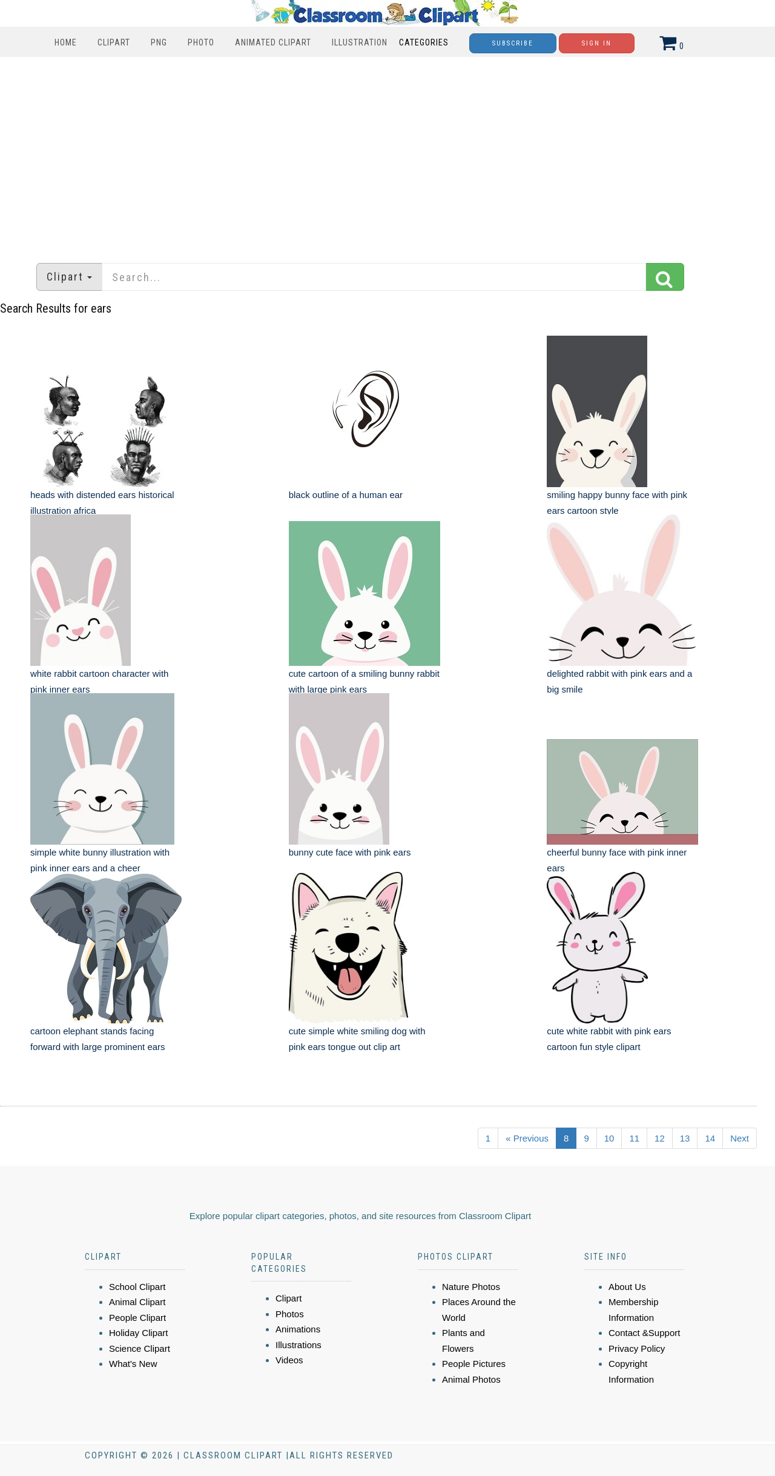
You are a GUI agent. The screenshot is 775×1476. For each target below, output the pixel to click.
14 (710, 1138)
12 (660, 1138)
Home (65, 42)
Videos (289, 1360)
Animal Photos (471, 1379)
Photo (201, 42)
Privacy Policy (636, 1348)
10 (609, 1138)
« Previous (527, 1138)
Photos (289, 1314)
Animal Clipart (137, 1302)
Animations (297, 1329)
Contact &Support (644, 1333)
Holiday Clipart (138, 1333)
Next (739, 1138)
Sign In (597, 43)
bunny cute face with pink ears (350, 852)
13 (685, 1138)
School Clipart (137, 1287)
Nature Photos (471, 1287)
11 (634, 1138)
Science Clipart (139, 1348)
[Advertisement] (387, 154)
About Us (627, 1287)
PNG (159, 42)
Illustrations (298, 1345)
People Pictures (474, 1363)
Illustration (360, 42)
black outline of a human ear (346, 495)
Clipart (113, 42)
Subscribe (512, 43)
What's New (133, 1363)
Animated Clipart (273, 42)
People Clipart (137, 1317)
